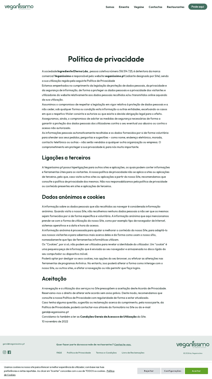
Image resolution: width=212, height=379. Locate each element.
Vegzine (138, 7)
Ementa (123, 7)
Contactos (154, 7)
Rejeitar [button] (149, 371)
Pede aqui (197, 7)
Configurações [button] (172, 371)
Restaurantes (175, 7)
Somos (109, 7)
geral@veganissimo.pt (14, 362)
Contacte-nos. (122, 362)
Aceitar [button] (196, 371)
